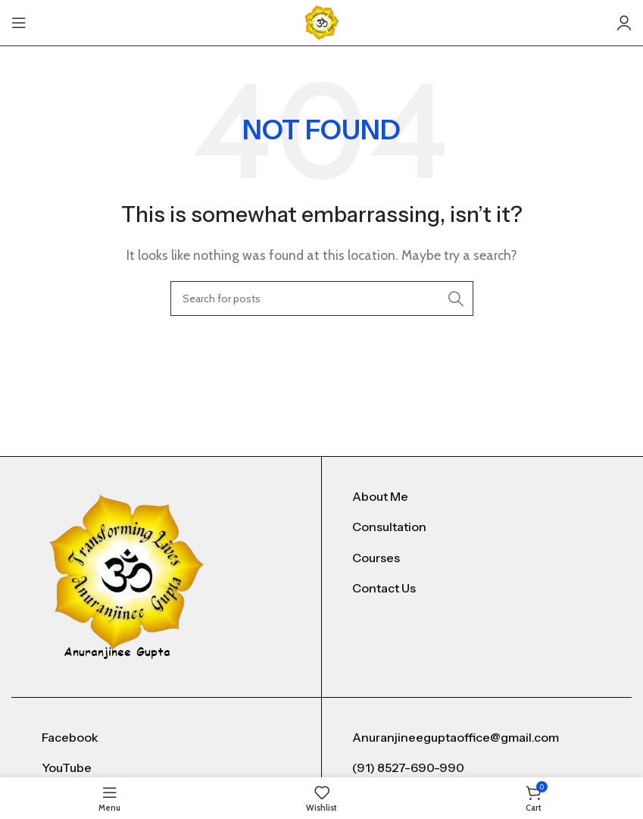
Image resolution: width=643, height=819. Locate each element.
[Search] (321, 298)
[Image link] (127, 575)
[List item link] (476, 497)
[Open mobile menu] (19, 23)
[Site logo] (322, 21)
